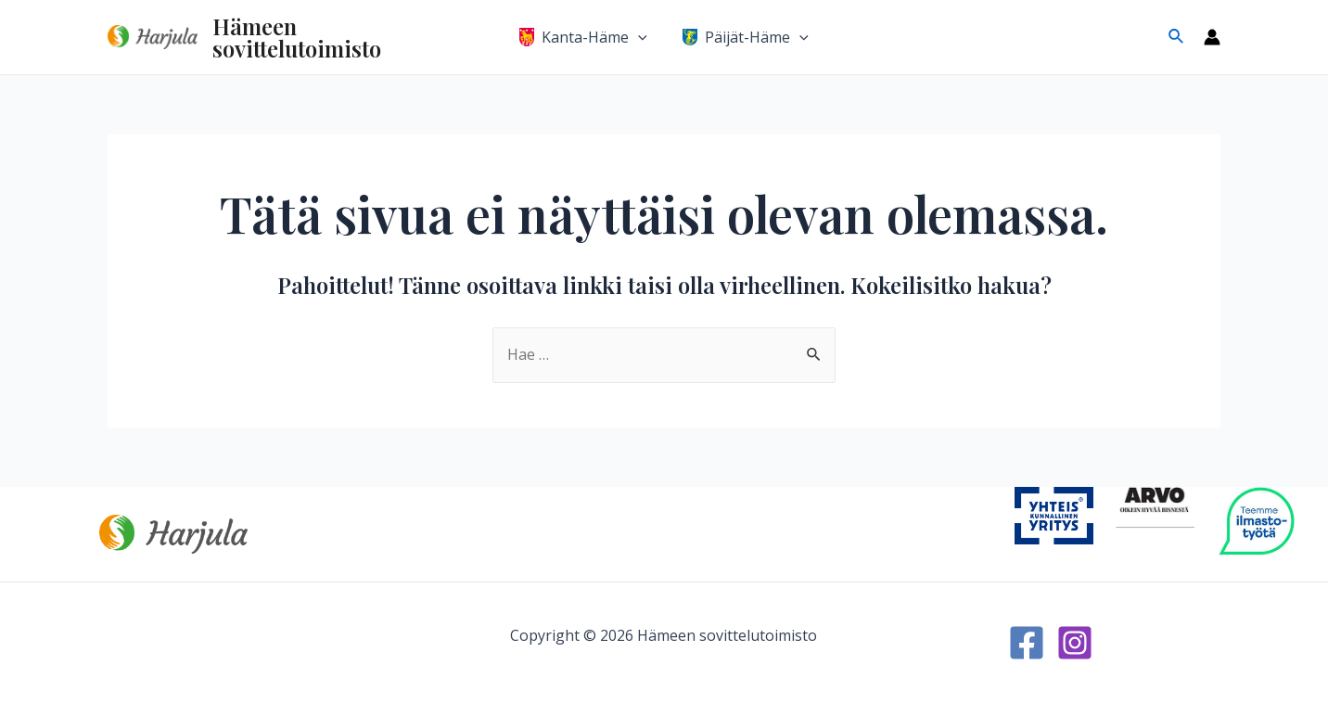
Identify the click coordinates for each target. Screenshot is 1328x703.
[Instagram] (1074, 642)
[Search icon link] (1176, 37)
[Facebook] (1026, 642)
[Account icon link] (1212, 37)
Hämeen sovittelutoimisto (296, 37)
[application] (641, 37)
